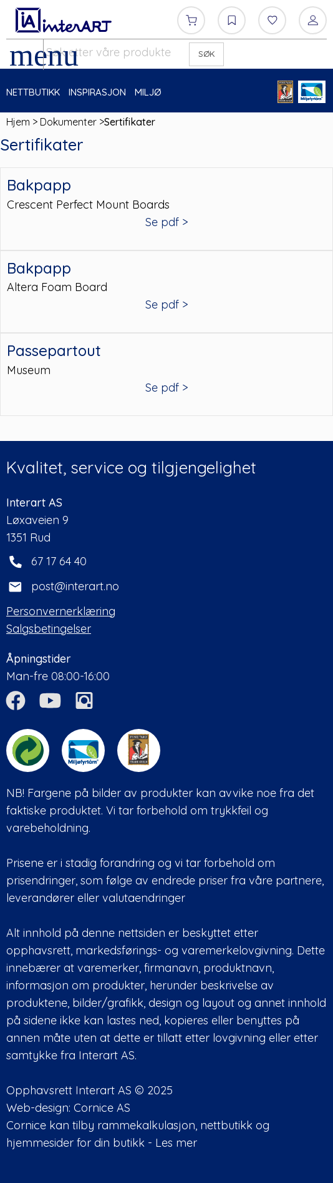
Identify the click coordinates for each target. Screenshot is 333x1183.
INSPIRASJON (97, 92)
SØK (206, 54)
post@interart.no (75, 586)
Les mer (176, 1143)
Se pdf (162, 222)
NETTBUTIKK (33, 92)
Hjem (18, 122)
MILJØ (148, 92)
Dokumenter (68, 122)
